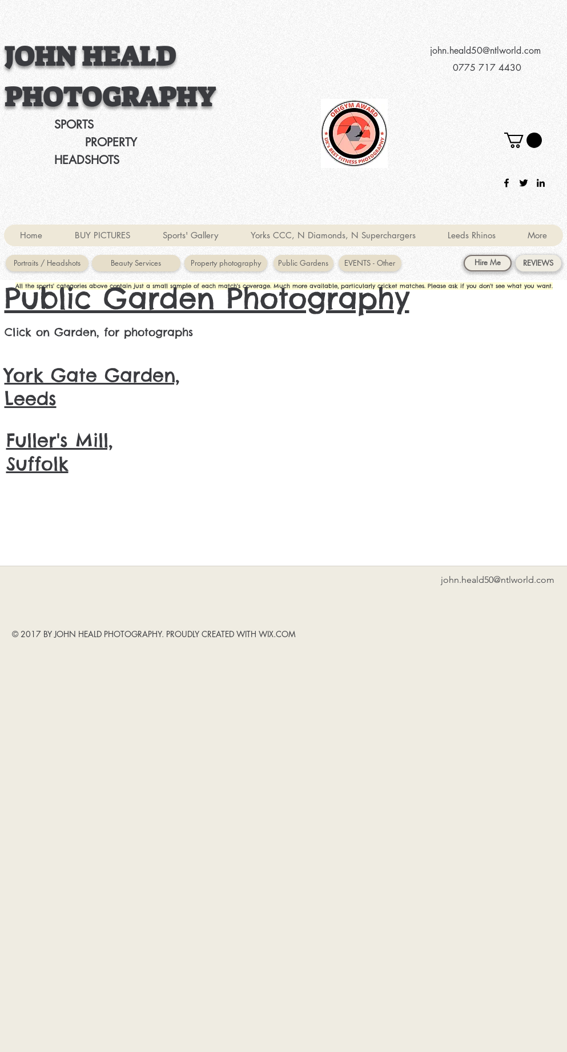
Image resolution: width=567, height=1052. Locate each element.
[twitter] (523, 183)
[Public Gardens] (303, 263)
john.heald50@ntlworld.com (485, 51)
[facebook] (506, 183)
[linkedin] (540, 183)
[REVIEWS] (538, 263)
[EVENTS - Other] (370, 263)
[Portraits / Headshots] (47, 263)
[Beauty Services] (136, 263)
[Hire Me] (488, 263)
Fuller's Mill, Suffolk (59, 452)
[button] (523, 140)
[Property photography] (225, 263)
